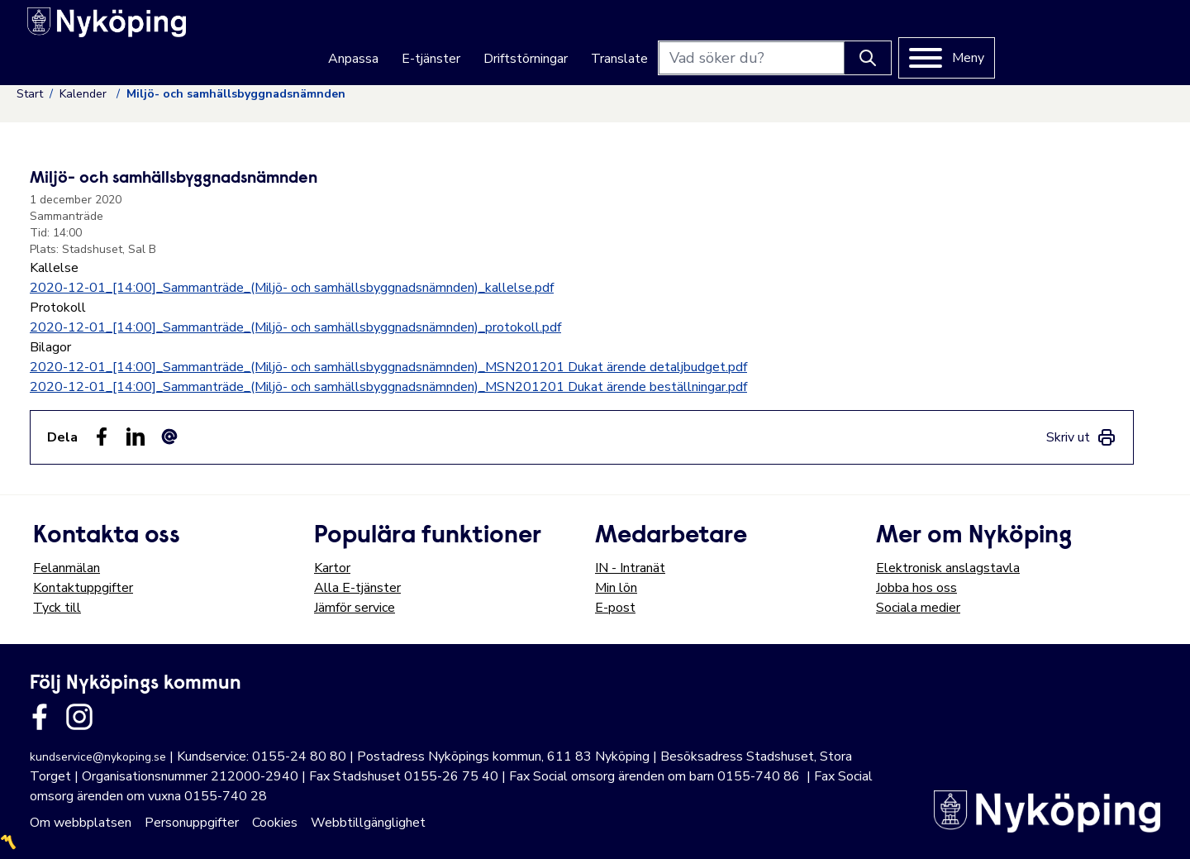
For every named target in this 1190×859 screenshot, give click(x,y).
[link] (1081, 437)
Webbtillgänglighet (368, 823)
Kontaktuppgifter (83, 588)
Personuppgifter (192, 823)
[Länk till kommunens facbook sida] (39, 716)
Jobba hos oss (916, 588)
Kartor (332, 568)
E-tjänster (596, 35)
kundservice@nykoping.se (98, 757)
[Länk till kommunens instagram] (79, 716)
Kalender (85, 94)
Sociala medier (918, 608)
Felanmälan (66, 568)
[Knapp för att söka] (1033, 33)
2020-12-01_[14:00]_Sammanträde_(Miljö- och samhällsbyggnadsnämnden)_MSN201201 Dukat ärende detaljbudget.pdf (388, 367)
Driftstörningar (691, 35)
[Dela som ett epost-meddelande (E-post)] (169, 436)
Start (30, 94)
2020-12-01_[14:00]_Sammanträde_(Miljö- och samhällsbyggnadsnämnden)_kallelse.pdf (292, 288)
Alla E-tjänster (357, 588)
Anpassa (518, 35)
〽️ (8, 842)
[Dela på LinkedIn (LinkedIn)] (135, 436)
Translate (784, 35)
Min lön (616, 588)
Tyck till (57, 608)
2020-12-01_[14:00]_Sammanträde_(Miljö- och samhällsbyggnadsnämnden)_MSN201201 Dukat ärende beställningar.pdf (388, 387)
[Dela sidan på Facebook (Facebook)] (102, 436)
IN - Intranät (630, 568)
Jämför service (354, 608)
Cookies (275, 823)
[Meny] (1111, 34)
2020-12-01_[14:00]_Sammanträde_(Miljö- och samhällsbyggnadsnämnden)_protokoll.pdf (295, 327)
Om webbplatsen (80, 823)
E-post (615, 608)
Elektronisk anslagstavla (948, 568)
